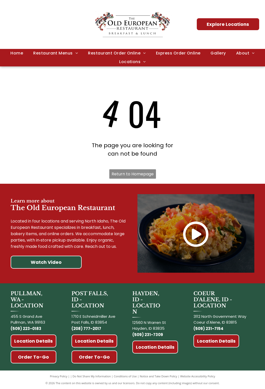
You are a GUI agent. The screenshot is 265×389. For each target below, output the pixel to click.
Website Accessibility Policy (197, 376)
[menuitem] (16, 53)
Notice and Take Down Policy (158, 376)
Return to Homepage (133, 174)
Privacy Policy (58, 376)
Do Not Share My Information (92, 376)
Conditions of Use (125, 376)
